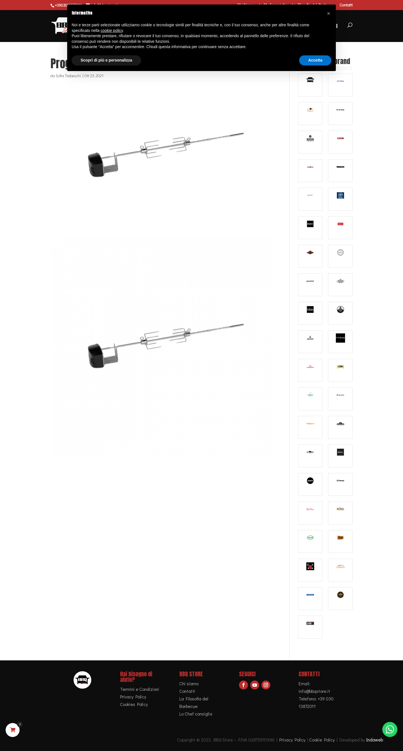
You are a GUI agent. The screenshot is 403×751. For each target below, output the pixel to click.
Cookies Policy (134, 704)
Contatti (346, 5)
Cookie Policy (322, 740)
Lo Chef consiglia (195, 714)
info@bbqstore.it (314, 691)
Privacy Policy (133, 697)
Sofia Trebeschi (68, 75)
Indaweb (374, 740)
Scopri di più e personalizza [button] (106, 60)
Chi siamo (188, 683)
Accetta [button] (315, 60)
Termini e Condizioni (139, 689)
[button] (328, 13)
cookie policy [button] (112, 30)
